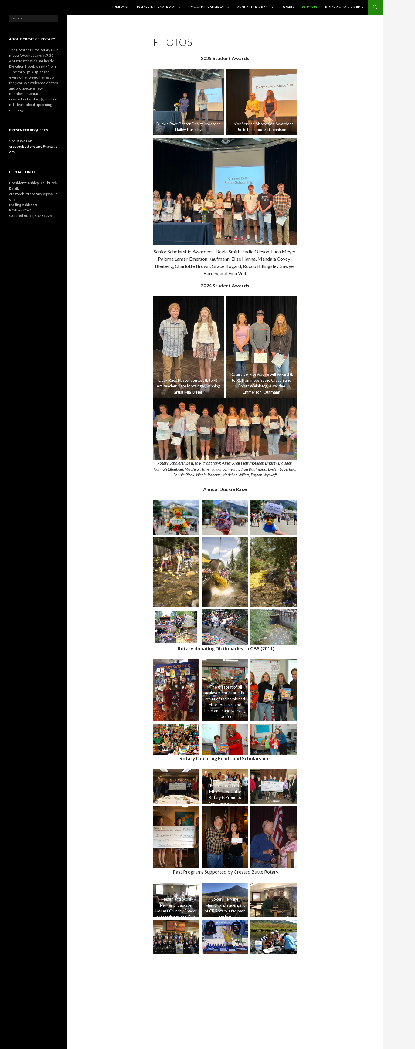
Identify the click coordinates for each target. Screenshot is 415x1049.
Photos (309, 7)
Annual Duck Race (253, 7)
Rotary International (156, 7)
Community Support (206, 7)
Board (288, 7)
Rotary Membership (342, 7)
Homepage (120, 7)
